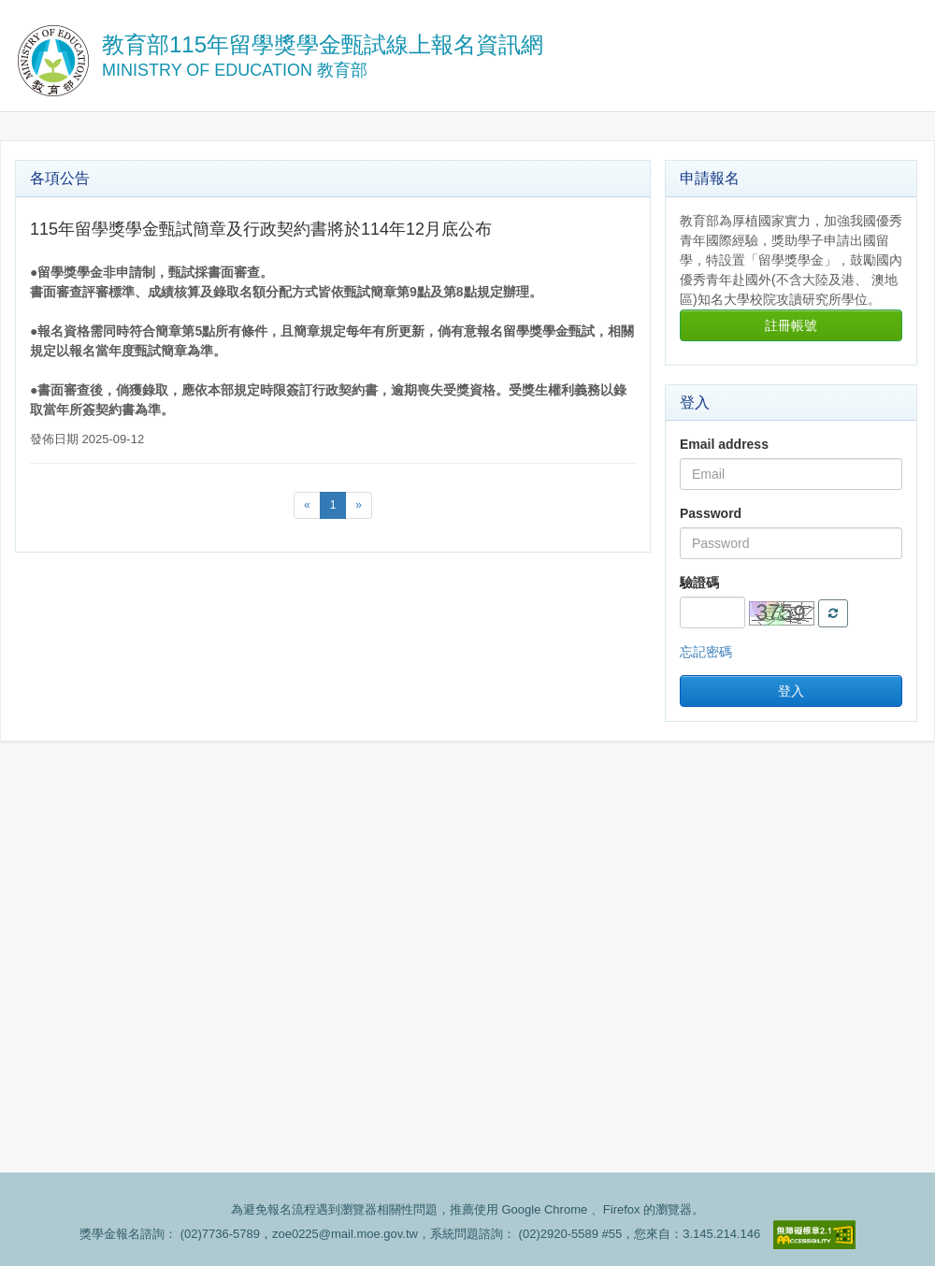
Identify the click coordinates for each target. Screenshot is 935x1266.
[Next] (358, 505)
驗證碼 (699, 582)
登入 (791, 690)
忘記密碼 (706, 651)
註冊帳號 (791, 325)
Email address (724, 444)
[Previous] (307, 505)
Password (710, 513)
